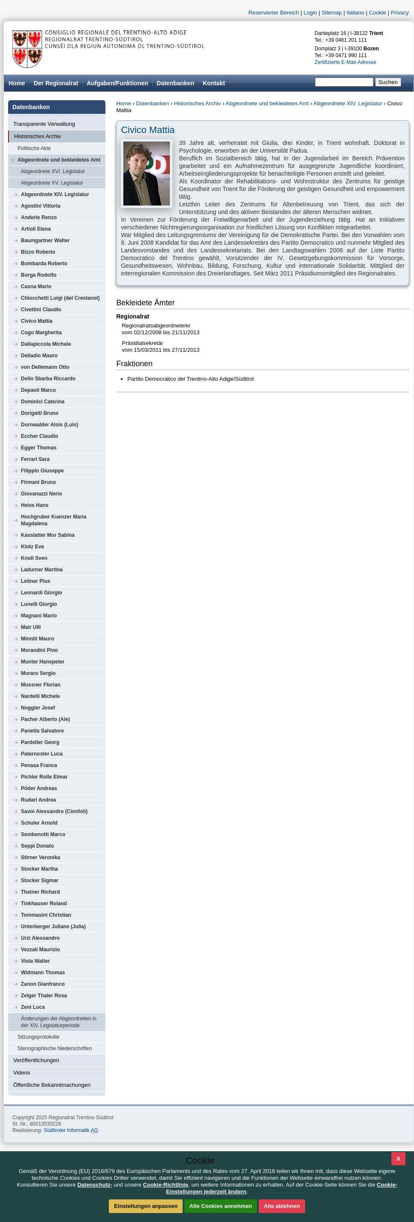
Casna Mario (36, 287)
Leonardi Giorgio (41, 593)
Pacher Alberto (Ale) (45, 719)
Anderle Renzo (39, 217)
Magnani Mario (39, 616)
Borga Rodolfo (38, 275)
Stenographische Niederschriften (54, 1048)
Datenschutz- (94, 1184)
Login (310, 12)
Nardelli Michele (40, 696)
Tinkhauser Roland (44, 903)
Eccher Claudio (39, 436)
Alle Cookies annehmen (221, 1206)
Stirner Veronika (40, 857)
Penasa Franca (39, 765)
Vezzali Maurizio (40, 950)
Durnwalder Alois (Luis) (49, 425)
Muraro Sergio (38, 673)
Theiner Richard (40, 892)
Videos (21, 1072)
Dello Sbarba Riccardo (48, 379)
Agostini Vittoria (40, 206)
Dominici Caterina (42, 402)
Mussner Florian (41, 685)
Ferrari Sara (35, 459)
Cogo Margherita (41, 333)
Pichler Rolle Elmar (44, 777)
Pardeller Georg (40, 742)
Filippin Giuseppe (42, 471)
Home (123, 103)
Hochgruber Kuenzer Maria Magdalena (53, 520)
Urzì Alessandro (40, 938)
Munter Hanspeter (42, 662)
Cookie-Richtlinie (165, 1184)
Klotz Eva (32, 547)
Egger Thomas (38, 448)
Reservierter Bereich (273, 12)
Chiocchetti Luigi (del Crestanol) (60, 298)
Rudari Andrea (38, 800)
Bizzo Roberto (38, 252)
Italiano (355, 12)
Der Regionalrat (56, 83)
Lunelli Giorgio (39, 604)
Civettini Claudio (41, 310)
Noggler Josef (38, 708)
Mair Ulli (31, 627)
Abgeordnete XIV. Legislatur (55, 194)
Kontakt (214, 83)
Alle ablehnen (282, 1206)
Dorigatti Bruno (39, 413)
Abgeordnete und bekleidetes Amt (58, 160)
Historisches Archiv (37, 136)
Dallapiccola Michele (46, 344)
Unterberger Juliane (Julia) (53, 927)
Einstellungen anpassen (146, 1206)
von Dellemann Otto (45, 367)
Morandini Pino (39, 650)
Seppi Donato (37, 846)
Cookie (377, 12)
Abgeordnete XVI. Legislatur (53, 171)
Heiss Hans (35, 505)
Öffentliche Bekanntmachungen (51, 1085)
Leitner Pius (35, 581)
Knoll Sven (34, 558)
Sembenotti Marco (43, 834)
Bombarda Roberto (44, 263)
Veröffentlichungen (36, 1060)
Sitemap (331, 12)
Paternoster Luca (42, 754)
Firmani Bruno (38, 482)
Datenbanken (175, 83)
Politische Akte (34, 148)
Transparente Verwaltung (44, 124)
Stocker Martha (39, 869)
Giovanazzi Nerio (41, 494)
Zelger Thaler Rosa (44, 996)
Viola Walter (35, 961)
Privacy (400, 12)
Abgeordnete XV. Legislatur (52, 183)
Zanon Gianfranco (43, 984)
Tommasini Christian (46, 915)
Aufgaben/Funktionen (117, 83)
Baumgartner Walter (45, 240)
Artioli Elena (36, 229)
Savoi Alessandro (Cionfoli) (54, 811)
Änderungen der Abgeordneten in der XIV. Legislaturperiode (58, 1022)
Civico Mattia (36, 321)
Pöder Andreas (39, 788)
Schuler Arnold (39, 823)
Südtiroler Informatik (71, 1130)
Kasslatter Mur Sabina (48, 535)
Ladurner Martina (42, 570)
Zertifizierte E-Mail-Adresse (345, 62)
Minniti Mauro (37, 639)
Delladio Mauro (39, 356)
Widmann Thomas (43, 973)
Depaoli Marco (38, 390)
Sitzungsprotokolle (38, 1037)
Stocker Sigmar (39, 880)
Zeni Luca (33, 1007)
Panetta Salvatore (42, 731)
